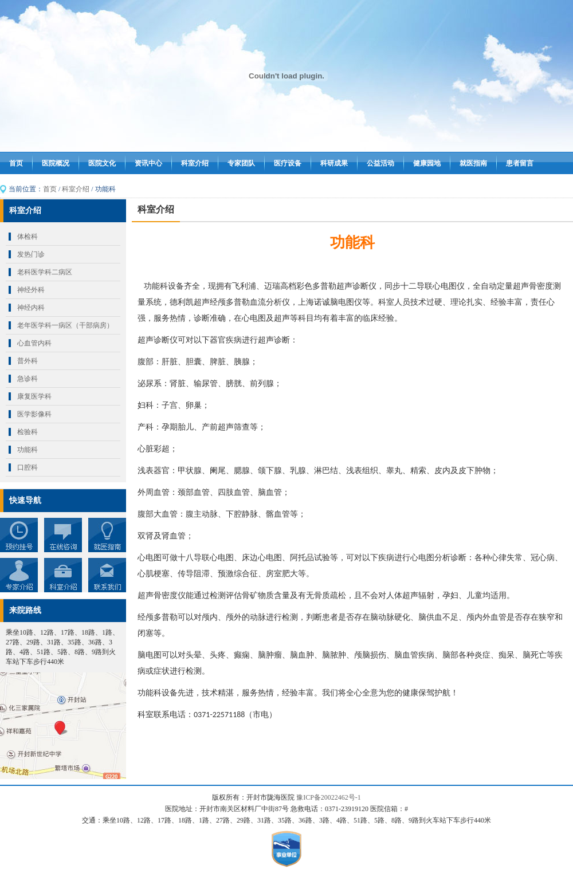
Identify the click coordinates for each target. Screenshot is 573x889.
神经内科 (31, 308)
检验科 (27, 432)
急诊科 (27, 379)
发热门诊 (31, 254)
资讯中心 (148, 163)
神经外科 (31, 290)
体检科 (27, 237)
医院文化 (102, 163)
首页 (16, 163)
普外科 (27, 361)
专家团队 (241, 163)
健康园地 (427, 163)
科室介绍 (195, 163)
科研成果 (334, 163)
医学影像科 (34, 414)
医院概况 (55, 163)
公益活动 (380, 163)
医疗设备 (287, 163)
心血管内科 (34, 343)
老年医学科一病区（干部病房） (65, 325)
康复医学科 (34, 396)
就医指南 (473, 163)
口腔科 (27, 467)
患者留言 (519, 163)
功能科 (27, 450)
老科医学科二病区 (44, 272)
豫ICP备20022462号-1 (328, 797)
